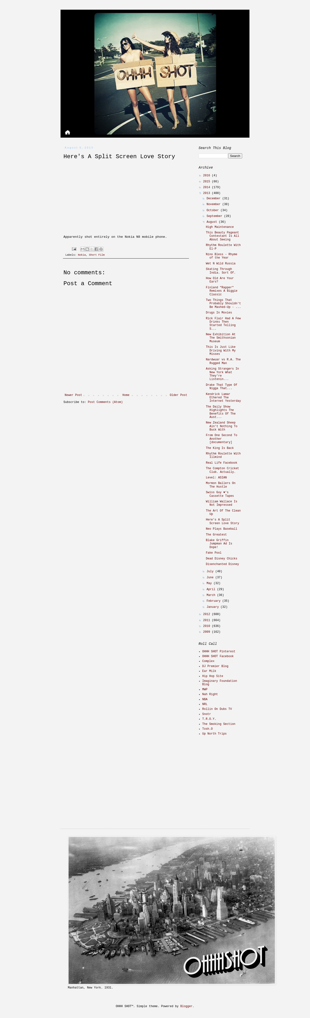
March (212, 595)
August (213, 222)
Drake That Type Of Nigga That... (221, 386)
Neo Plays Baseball (221, 529)
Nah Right (210, 694)
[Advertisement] (229, 774)
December (214, 198)
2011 (207, 620)
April (212, 589)
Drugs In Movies (219, 312)
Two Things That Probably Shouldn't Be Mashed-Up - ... (223, 303)
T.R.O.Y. (209, 719)
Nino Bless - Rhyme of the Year (221, 256)
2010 (207, 626)
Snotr (206, 714)
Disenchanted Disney (222, 564)
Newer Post (73, 395)
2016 (207, 175)
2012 (207, 614)
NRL (205, 704)
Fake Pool (214, 553)
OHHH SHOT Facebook (218, 656)
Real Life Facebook (221, 463)
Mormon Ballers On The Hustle (220, 485)
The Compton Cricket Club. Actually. (222, 470)
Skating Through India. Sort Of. (221, 271)
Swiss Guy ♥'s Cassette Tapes (220, 494)
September (215, 216)
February (214, 601)
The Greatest (216, 534)
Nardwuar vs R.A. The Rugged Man (223, 361)
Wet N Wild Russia (220, 263)
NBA (205, 699)
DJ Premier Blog (215, 666)
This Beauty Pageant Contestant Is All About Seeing (222, 236)
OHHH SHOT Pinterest (218, 651)
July (211, 571)
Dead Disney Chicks (221, 558)
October (214, 210)
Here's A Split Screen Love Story (222, 521)
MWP (205, 689)
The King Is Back (220, 448)
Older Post (178, 395)
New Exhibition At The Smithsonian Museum (221, 338)
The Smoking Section (218, 724)
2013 (207, 193)
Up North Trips (214, 734)
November (214, 204)
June (211, 577)
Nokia (82, 254)
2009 (207, 632)
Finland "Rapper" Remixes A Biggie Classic (221, 291)
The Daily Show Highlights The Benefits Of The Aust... (221, 412)
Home (126, 395)
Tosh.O (207, 729)
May (210, 583)
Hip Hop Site (212, 676)
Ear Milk (209, 671)
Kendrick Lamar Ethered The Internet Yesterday (223, 398)
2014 (207, 187)
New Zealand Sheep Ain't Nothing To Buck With (221, 426)
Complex (208, 661)
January (214, 607)
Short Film (97, 254)
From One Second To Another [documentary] (221, 439)
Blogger (186, 1006)
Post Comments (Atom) (105, 402)
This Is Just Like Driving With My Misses (221, 350)
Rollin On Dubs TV (217, 709)
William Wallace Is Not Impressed (221, 503)
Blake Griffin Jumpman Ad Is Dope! (219, 544)
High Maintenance (220, 227)
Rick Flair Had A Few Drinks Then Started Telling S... (223, 324)
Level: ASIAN (216, 477)
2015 (207, 181)
